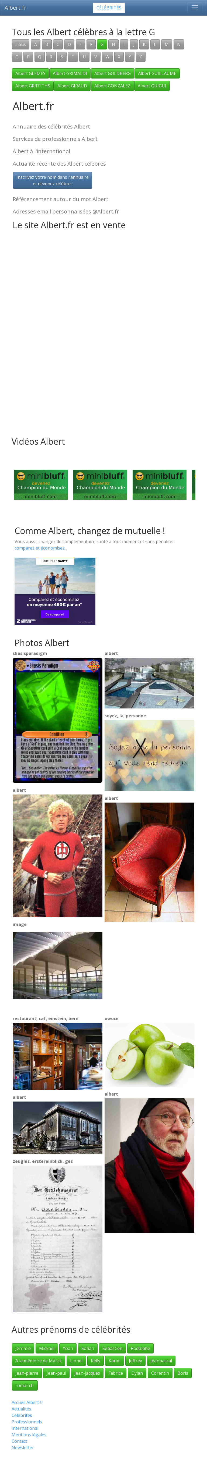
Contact (19, 1441)
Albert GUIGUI (152, 86)
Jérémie (23, 1348)
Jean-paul (56, 1373)
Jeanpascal (161, 1361)
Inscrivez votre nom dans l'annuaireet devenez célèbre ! (52, 180)
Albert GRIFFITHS (32, 86)
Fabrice (115, 1373)
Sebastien (112, 1348)
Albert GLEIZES (30, 73)
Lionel (76, 1361)
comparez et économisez (40, 548)
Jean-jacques (87, 1373)
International (25, 1428)
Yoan (68, 1348)
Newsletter (23, 1448)
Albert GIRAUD (72, 86)
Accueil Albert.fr (27, 1402)
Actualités (21, 1409)
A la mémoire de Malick (38, 1361)
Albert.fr (15, 7)
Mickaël (46, 1348)
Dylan (137, 1373)
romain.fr (24, 1385)
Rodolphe (140, 1348)
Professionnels (27, 1422)
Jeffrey (135, 1361)
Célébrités (108, 8)
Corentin (160, 1373)
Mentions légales (29, 1435)
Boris (182, 1373)
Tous (20, 44)
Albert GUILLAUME (157, 73)
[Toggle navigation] (194, 7)
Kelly (95, 1361)
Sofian (87, 1348)
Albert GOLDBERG (112, 73)
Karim (114, 1361)
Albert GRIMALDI (70, 73)
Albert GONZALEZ (112, 86)
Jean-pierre (26, 1373)
